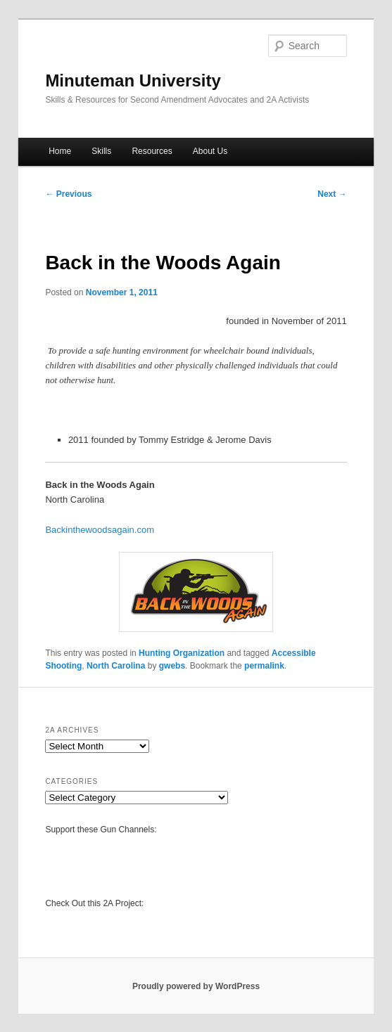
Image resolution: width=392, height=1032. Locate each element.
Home (60, 151)
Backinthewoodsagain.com (99, 529)
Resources (152, 151)
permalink (264, 666)
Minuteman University (132, 80)
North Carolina (116, 666)
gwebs (172, 666)
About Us (210, 151)
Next (331, 194)
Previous (68, 194)
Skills (101, 151)
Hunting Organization (182, 653)
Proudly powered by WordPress (196, 986)
